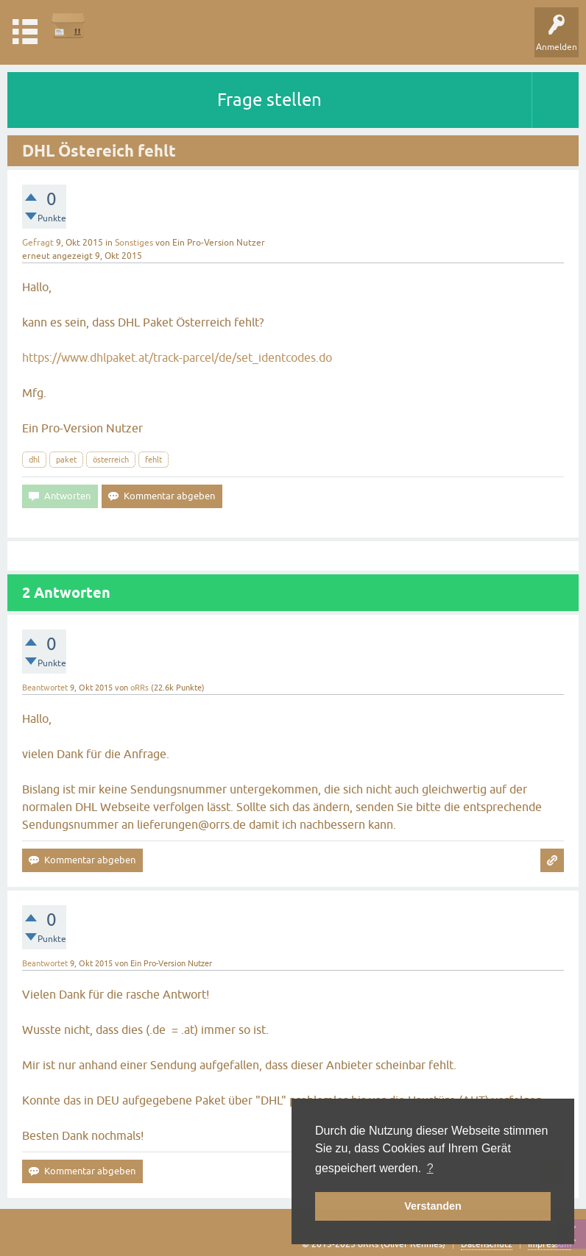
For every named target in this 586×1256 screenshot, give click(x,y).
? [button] (430, 1168)
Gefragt (38, 243)
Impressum (549, 1244)
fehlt (153, 459)
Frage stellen (269, 100)
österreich (111, 459)
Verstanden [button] (433, 1206)
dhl (34, 459)
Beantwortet (45, 687)
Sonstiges (134, 243)
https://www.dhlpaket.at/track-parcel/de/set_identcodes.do (177, 357)
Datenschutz (486, 1244)
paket (66, 459)
